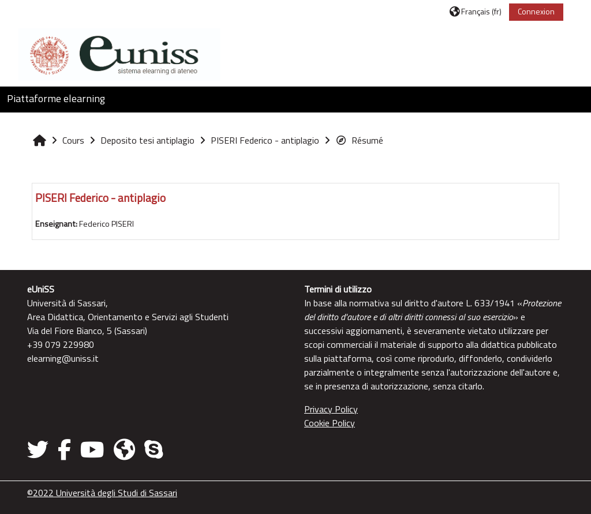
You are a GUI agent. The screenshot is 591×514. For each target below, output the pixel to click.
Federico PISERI (106, 223)
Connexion (536, 11)
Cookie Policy (329, 423)
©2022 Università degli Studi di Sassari (102, 493)
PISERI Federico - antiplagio (100, 197)
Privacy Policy (331, 409)
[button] (475, 11)
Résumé (359, 140)
